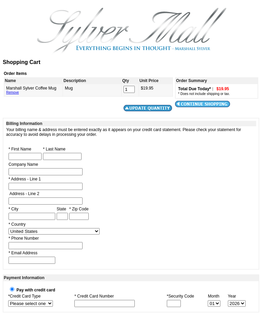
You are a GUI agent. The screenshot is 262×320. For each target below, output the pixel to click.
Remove (12, 92)
